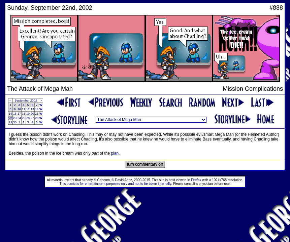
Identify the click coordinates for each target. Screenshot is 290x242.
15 (10, 113)
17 (19, 113)
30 (15, 122)
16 (15, 113)
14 (36, 109)
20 (32, 113)
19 (28, 113)
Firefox (196, 180)
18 (23, 113)
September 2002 (25, 100)
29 (10, 122)
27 (32, 118)
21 (36, 113)
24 (19, 118)
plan (115, 153)
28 (36, 118)
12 (28, 109)
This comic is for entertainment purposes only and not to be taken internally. (116, 184)
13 (32, 109)
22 (10, 118)
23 (15, 118)
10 (19, 109)
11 (23, 109)
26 (28, 118)
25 (23, 118)
